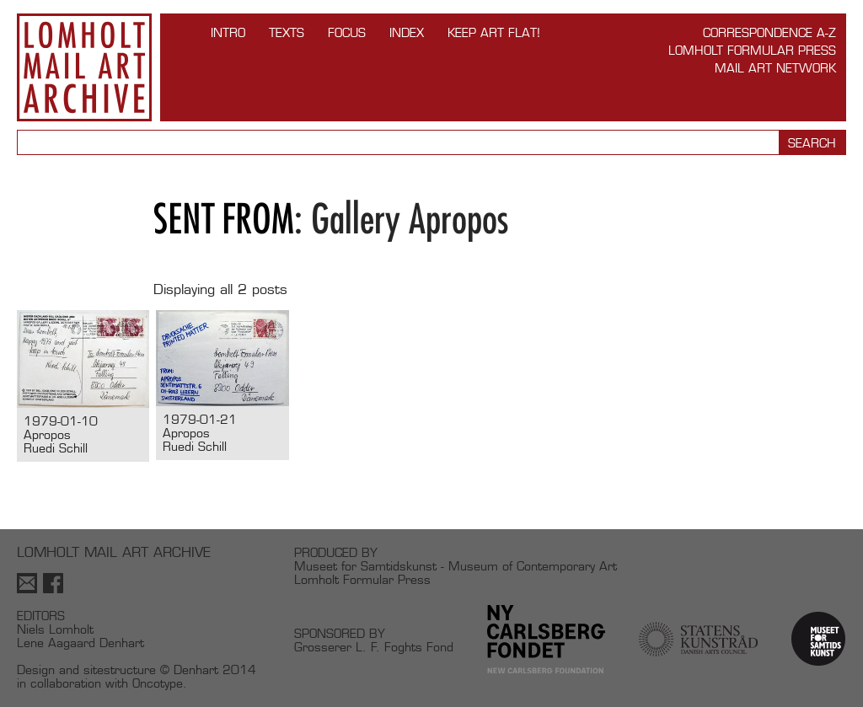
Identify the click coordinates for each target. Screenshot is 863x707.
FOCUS (347, 32)
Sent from (223, 218)
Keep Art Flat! (494, 32)
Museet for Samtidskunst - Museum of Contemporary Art (455, 566)
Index (406, 32)
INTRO (228, 32)
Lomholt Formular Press (752, 50)
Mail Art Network (775, 68)
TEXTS (286, 32)
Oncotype (157, 683)
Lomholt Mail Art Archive (84, 67)
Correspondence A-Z (769, 32)
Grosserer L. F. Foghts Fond (373, 647)
